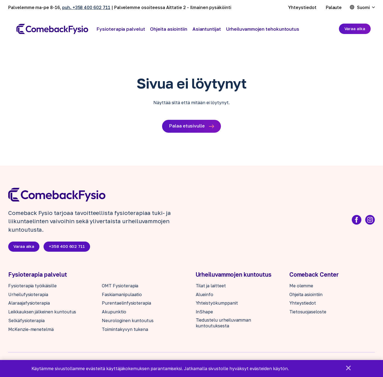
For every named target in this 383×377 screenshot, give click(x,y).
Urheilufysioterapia (28, 295)
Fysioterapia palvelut (120, 29)
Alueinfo (205, 295)
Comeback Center (314, 275)
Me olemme (301, 286)
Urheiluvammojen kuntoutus (234, 275)
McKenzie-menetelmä (31, 330)
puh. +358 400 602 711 (86, 7)
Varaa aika (354, 28)
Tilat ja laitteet (211, 286)
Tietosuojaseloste (307, 312)
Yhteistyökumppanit (217, 304)
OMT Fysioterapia (120, 286)
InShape (204, 312)
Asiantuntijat (206, 29)
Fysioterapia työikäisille (32, 286)
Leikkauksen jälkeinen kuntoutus (42, 312)
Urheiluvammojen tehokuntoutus (262, 29)
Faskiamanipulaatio (122, 295)
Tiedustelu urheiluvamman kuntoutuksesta (223, 323)
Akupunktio (114, 312)
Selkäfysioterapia (26, 321)
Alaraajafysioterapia (29, 304)
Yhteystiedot (302, 7)
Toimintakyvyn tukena (125, 330)
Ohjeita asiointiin (168, 29)
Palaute (334, 7)
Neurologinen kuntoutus (128, 321)
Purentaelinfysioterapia (126, 304)
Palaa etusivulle (187, 126)
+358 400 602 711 (68, 247)
